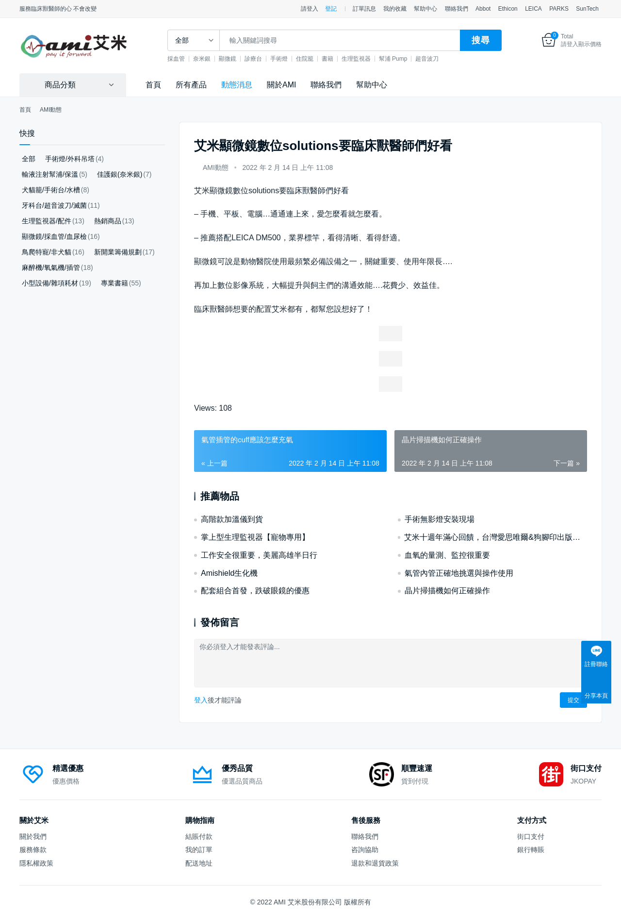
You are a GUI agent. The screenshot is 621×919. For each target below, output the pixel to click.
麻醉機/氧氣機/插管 (51, 267)
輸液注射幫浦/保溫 (50, 174)
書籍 (338, 58)
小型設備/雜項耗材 (50, 283)
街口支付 (530, 836)
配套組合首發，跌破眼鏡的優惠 (255, 590)
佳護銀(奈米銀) (119, 174)
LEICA (533, 8)
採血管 (187, 58)
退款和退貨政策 (375, 863)
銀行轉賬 (530, 849)
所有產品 (191, 85)
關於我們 (33, 836)
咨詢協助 (364, 849)
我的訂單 (198, 849)
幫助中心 (425, 8)
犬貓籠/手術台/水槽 (51, 190)
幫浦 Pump (404, 58)
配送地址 (198, 863)
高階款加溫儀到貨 (232, 519)
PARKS (559, 8)
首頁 (153, 85)
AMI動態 (216, 167)
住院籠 (315, 58)
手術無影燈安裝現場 (439, 519)
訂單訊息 (364, 8)
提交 (573, 700)
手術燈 (289, 58)
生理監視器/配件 (46, 221)
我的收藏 (395, 8)
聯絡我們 (456, 8)
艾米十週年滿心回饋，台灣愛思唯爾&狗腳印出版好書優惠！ (495, 537)
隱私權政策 (36, 863)
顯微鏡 (238, 58)
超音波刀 (437, 58)
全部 (28, 159)
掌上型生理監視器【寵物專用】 (255, 537)
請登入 (309, 8)
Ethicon (508, 8)
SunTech (587, 8)
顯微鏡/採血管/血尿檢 (54, 236)
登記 (331, 8)
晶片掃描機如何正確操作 (447, 590)
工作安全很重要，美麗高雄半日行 (259, 555)
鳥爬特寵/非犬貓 (46, 252)
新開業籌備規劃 (118, 252)
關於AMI (281, 85)
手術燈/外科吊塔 (70, 159)
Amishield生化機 (229, 573)
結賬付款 (198, 836)
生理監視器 (366, 58)
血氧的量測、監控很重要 (447, 555)
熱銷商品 (107, 221)
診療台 (264, 58)
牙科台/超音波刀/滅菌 (54, 205)
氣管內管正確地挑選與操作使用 (459, 573)
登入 (201, 700)
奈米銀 (212, 58)
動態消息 (236, 85)
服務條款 (33, 849)
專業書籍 (114, 283)
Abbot (482, 8)
